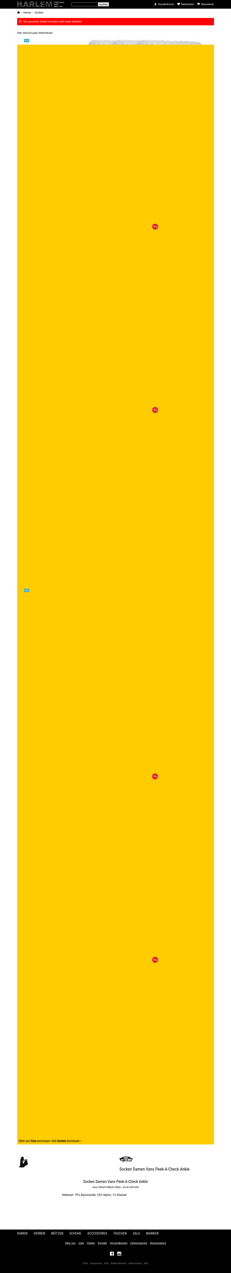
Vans (94, 1187)
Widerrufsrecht (119, 1263)
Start (85, 1263)
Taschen (120, 1233)
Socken (39, 12)
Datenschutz (135, 1263)
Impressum (96, 1263)
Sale (136, 1233)
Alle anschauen (66, 1140)
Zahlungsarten (138, 1243)
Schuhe (75, 1233)
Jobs (81, 1243)
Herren (27, 12)
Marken (152, 1233)
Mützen (57, 1233)
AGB (106, 1263)
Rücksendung (158, 1243)
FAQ (146, 1263)
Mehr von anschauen (34, 1140)
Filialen (91, 1243)
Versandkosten (118, 1243)
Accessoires (97, 1233)
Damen (22, 1233)
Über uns (70, 1243)
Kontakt (102, 1243)
